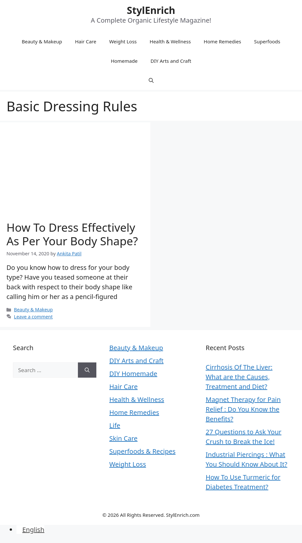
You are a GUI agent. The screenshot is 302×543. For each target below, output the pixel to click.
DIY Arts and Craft (170, 61)
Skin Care (123, 438)
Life (114, 425)
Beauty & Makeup (42, 41)
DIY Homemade (133, 373)
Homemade (124, 61)
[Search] (87, 370)
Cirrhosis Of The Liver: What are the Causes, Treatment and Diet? (239, 377)
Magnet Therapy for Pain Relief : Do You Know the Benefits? (243, 409)
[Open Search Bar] (151, 80)
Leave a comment (33, 317)
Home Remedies (222, 41)
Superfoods (267, 41)
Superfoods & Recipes (142, 451)
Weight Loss (123, 41)
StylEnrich (151, 10)
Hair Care (85, 41)
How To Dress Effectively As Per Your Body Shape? (72, 234)
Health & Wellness (170, 41)
